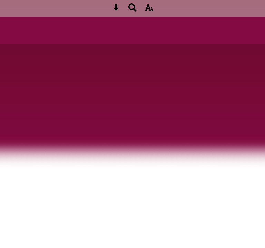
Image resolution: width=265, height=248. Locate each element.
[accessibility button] (149, 10)
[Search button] (132, 10)
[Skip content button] (116, 10)
